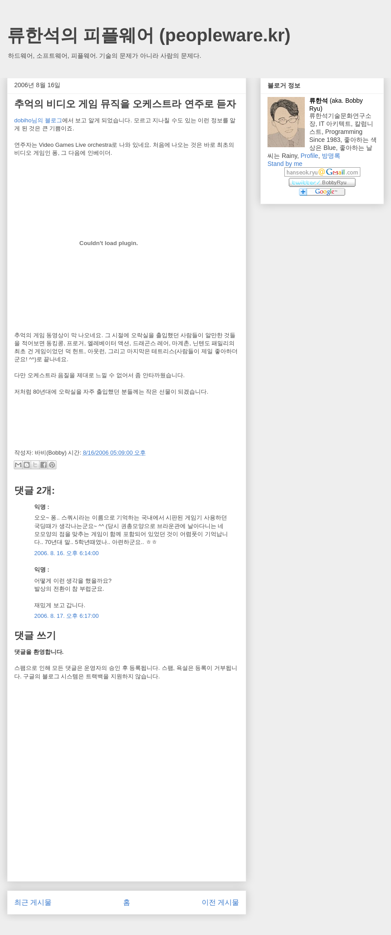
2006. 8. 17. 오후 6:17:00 (66, 616)
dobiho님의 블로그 (38, 120)
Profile (309, 155)
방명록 (331, 155)
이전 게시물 (220, 902)
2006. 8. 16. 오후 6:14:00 (66, 553)
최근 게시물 (33, 902)
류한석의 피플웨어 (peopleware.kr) (149, 35)
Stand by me (285, 163)
